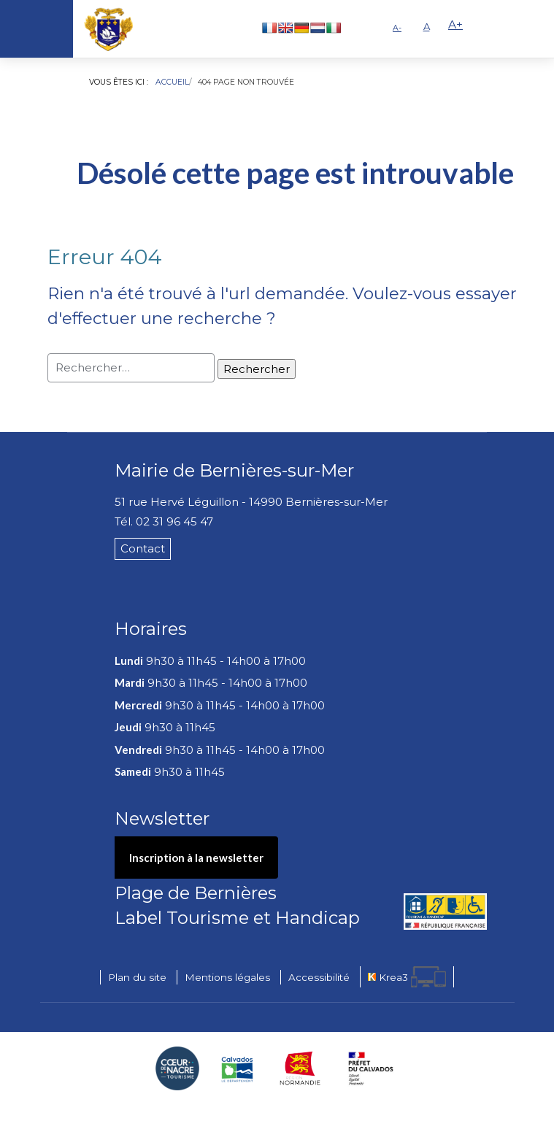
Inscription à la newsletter (196, 857)
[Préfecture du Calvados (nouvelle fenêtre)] (371, 1068)
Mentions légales (227, 977)
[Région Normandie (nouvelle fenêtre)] (300, 1068)
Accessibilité (319, 977)
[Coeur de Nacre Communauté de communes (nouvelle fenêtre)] (177, 1068)
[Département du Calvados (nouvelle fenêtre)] (237, 1068)
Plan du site (137, 977)
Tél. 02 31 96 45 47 (164, 521)
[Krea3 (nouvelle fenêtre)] (407, 976)
